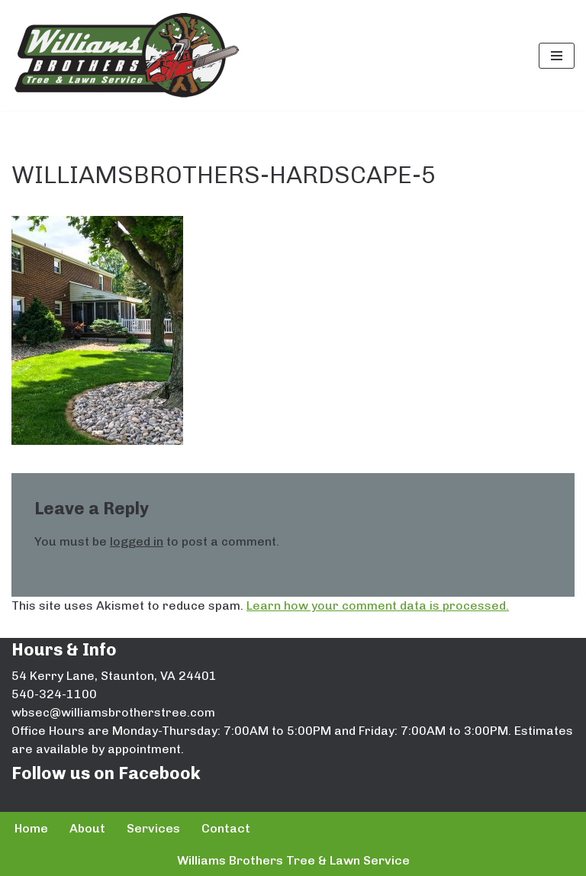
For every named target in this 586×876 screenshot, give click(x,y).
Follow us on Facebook (106, 773)
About (87, 828)
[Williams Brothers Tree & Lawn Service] (125, 55)
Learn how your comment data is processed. (377, 605)
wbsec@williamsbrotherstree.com (113, 712)
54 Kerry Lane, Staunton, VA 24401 (114, 675)
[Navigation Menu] (557, 56)
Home (31, 828)
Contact (225, 828)
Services (153, 828)
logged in (136, 541)
